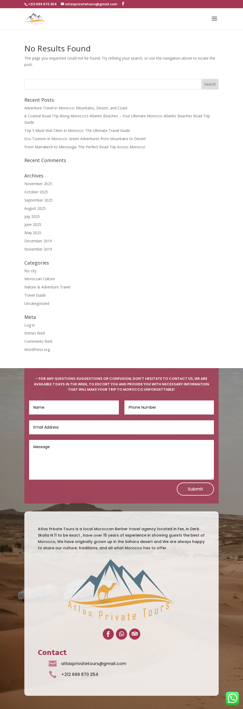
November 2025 (38, 183)
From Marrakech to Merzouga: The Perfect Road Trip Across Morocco (84, 146)
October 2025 (36, 191)
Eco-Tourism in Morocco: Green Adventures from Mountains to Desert (85, 138)
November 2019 (38, 249)
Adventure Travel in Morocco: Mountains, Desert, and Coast (76, 107)
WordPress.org (37, 349)
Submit (195, 489)
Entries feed (34, 333)
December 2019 (38, 240)
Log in (29, 325)
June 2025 (32, 224)
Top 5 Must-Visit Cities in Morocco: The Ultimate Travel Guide (77, 130)
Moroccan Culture (39, 278)
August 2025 (35, 208)
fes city (30, 270)
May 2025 (32, 232)
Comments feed (38, 341)
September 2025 (38, 200)
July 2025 (32, 216)
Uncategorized (36, 303)
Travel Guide (35, 295)
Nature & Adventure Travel (47, 286)
